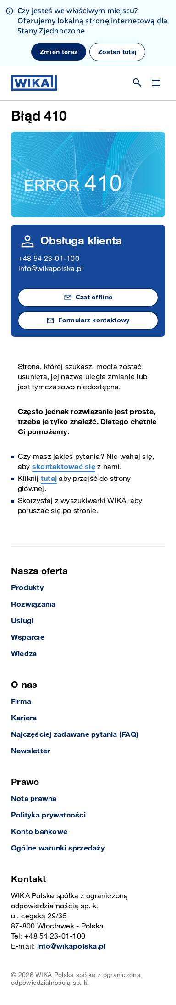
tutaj (49, 479)
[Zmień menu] (156, 83)
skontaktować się (63, 467)
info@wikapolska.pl (50, 269)
